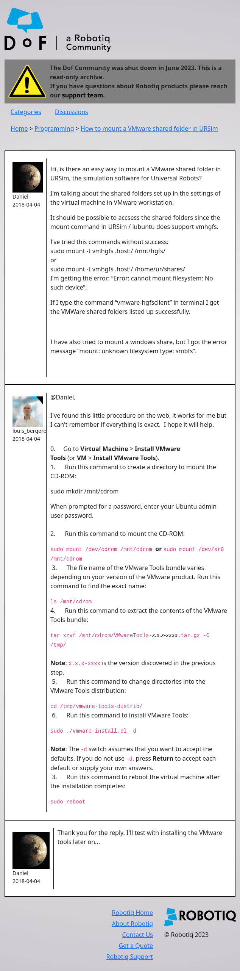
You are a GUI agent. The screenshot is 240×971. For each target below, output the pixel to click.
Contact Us (137, 934)
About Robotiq (132, 923)
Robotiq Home (132, 912)
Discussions (71, 112)
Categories (26, 112)
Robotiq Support (129, 956)
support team (82, 95)
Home (19, 128)
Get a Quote (135, 945)
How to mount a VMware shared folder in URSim (149, 128)
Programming (54, 128)
